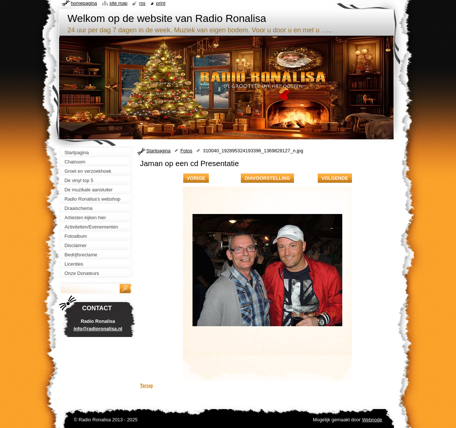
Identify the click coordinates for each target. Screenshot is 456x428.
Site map (118, 3)
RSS (142, 3)
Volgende (334, 178)
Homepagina (84, 3)
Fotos (187, 150)
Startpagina (158, 150)
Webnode (372, 419)
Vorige (196, 178)
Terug (146, 385)
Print (160, 3)
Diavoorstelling (267, 178)
